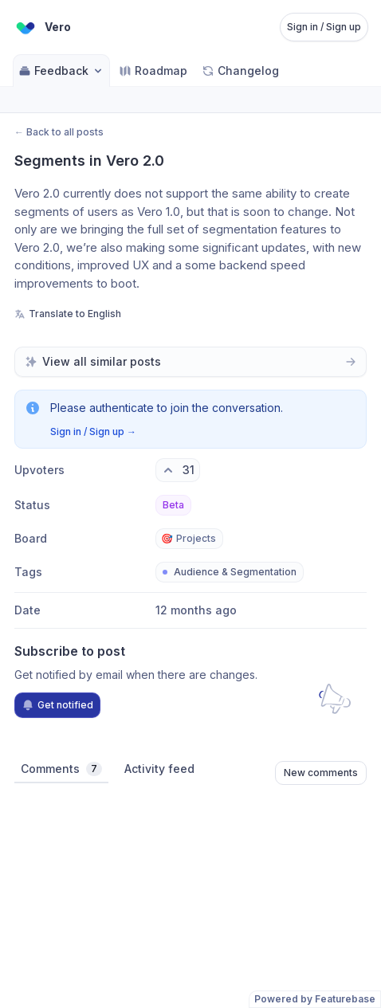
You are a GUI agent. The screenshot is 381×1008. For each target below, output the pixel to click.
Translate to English (67, 314)
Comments (61, 769)
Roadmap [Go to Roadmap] (153, 70)
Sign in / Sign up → (93, 431)
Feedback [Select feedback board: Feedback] (61, 70)
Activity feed (159, 768)
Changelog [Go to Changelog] (240, 70)
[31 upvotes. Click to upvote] (177, 470)
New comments (321, 773)
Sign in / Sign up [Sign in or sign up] (324, 27)
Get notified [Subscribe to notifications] (57, 705)
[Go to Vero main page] (42, 27)
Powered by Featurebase (314, 999)
